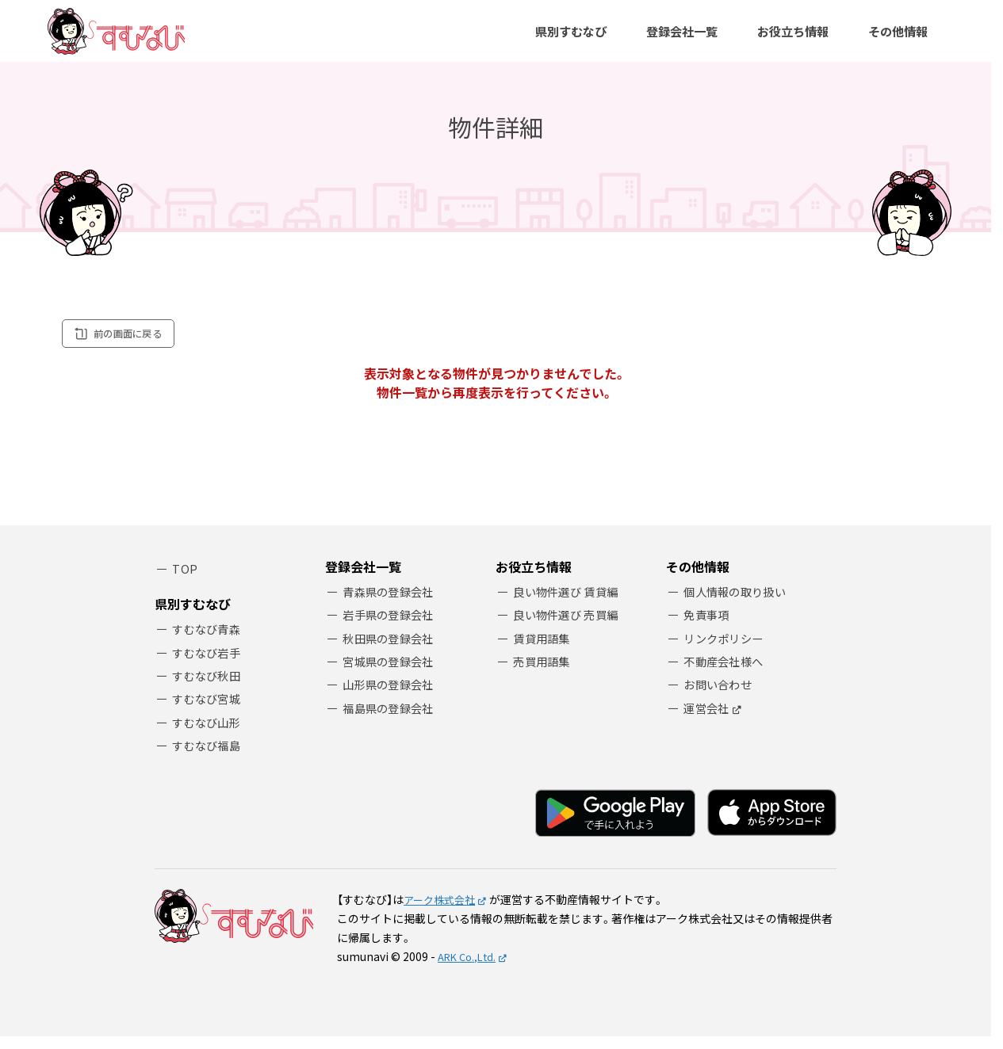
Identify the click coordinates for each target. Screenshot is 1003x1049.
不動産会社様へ (726, 674)
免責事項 (708, 626)
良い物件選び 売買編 (570, 626)
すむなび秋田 (209, 684)
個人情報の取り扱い (739, 601)
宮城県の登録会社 (391, 674)
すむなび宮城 (209, 708)
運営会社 (708, 723)
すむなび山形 (209, 732)
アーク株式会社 (442, 911)
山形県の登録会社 (391, 698)
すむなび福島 (209, 756)
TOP (185, 578)
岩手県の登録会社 (391, 626)
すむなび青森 (209, 635)
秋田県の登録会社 (391, 650)
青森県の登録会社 (391, 601)
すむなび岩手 (209, 659)
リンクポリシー (726, 650)
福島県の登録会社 (391, 723)
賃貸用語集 (544, 650)
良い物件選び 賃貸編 (570, 601)
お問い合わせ (720, 698)
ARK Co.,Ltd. (470, 968)
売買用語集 (544, 674)
